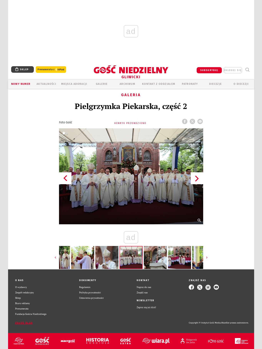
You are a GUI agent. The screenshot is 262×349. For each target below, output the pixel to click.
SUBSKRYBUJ (209, 70)
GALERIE (102, 84)
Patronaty (190, 84)
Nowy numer (21, 84)
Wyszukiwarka (247, 69)
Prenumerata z (50, 69)
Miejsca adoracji (74, 84)
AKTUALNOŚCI (46, 84)
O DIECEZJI (241, 84)
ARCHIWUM (127, 84)
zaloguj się (233, 70)
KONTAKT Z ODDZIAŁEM (158, 84)
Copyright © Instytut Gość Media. (205, 323)
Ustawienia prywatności (91, 297)
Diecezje (215, 84)
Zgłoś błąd (24, 323)
